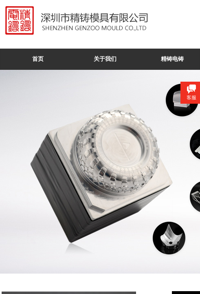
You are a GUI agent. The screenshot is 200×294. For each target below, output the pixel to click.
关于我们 (105, 59)
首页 (38, 59)
